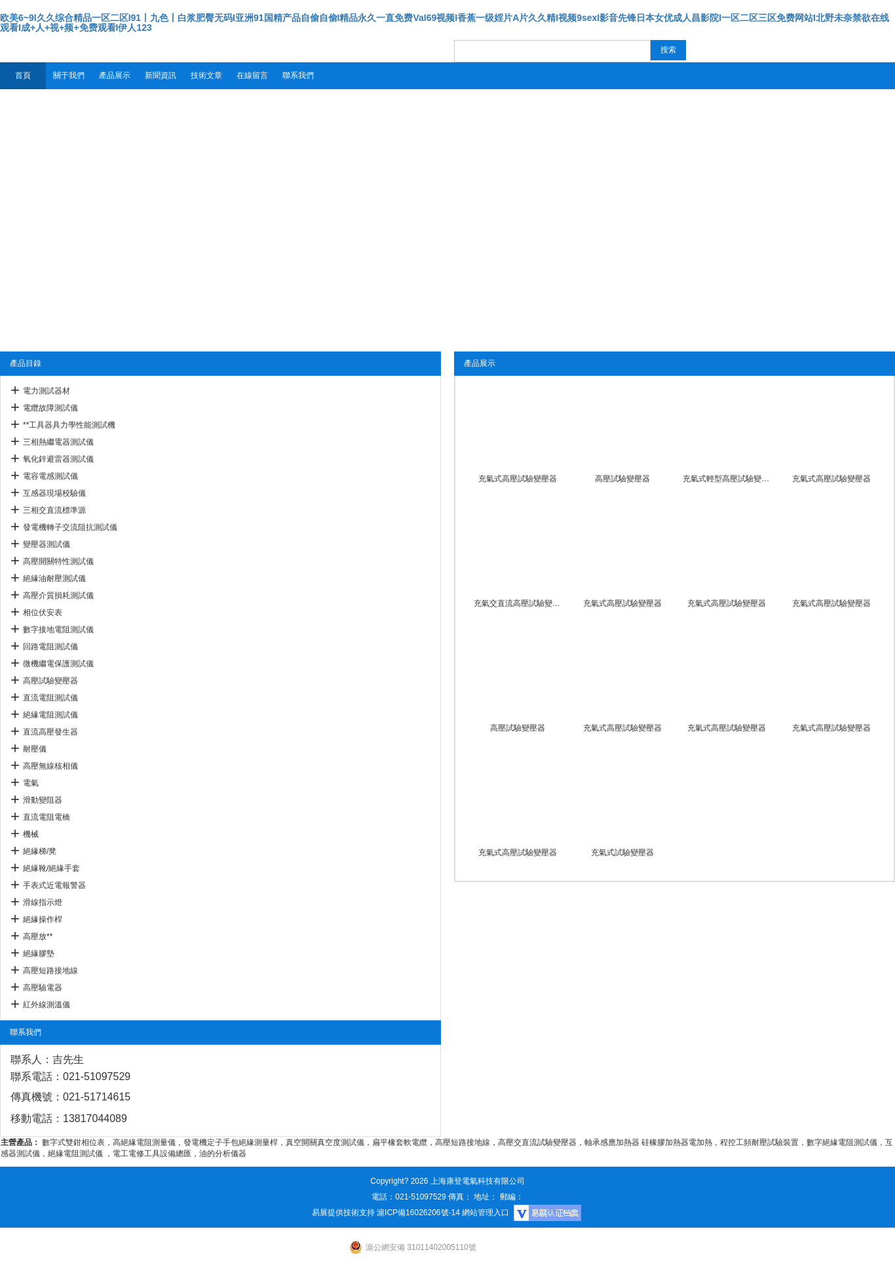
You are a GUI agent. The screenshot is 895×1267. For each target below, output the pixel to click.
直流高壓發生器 (50, 731)
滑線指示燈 (42, 902)
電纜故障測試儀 (50, 407)
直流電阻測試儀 (50, 697)
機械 (31, 834)
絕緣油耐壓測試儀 (54, 578)
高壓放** (37, 936)
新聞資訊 (160, 75)
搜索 (668, 49)
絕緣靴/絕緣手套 (51, 868)
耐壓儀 (35, 749)
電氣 (31, 783)
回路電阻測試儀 (50, 646)
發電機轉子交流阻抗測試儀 (70, 527)
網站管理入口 (485, 1212)
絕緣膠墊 (38, 953)
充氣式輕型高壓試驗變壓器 (727, 478)
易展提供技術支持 (343, 1212)
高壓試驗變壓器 (50, 680)
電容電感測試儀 (50, 476)
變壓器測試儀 (46, 544)
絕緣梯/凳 (39, 851)
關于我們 (69, 75)
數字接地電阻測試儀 (58, 629)
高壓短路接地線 (50, 970)
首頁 (23, 75)
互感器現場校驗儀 (54, 493)
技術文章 (206, 75)
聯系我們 (298, 75)
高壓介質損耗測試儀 (58, 595)
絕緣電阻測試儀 (50, 714)
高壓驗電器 (42, 987)
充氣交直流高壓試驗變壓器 (518, 603)
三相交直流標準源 (54, 510)
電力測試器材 (46, 390)
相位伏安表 (42, 612)
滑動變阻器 (42, 800)
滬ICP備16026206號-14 (418, 1212)
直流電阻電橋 (46, 817)
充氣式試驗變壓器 (622, 852)
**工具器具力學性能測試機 (69, 425)
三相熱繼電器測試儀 (58, 442)
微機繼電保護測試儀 (58, 663)
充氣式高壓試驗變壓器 (517, 478)
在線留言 (252, 75)
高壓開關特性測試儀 (58, 561)
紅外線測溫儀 (46, 1004)
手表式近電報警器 (54, 885)
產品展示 (114, 75)
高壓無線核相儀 (50, 766)
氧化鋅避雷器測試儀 (58, 459)
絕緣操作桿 (42, 919)
